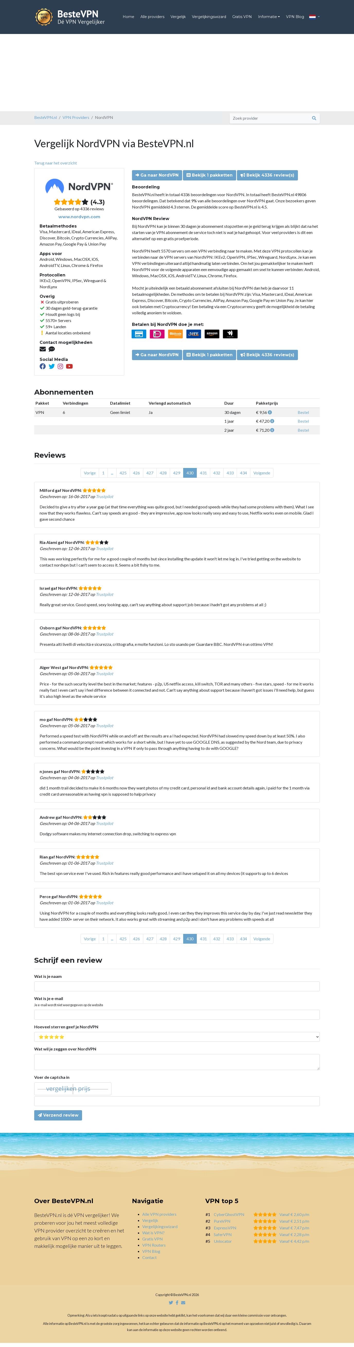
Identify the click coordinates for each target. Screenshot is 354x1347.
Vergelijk (178, 18)
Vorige (90, 476)
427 (149, 476)
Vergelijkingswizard (209, 18)
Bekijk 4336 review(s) (267, 179)
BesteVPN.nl (45, 121)
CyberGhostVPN (229, 1218)
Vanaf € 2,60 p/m (294, 1218)
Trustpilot (104, 500)
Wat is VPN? (153, 1236)
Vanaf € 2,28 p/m (294, 1238)
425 (123, 476)
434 (243, 476)
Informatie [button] (267, 18)
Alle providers (152, 18)
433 (230, 476)
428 (163, 476)
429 (176, 476)
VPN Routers (154, 1249)
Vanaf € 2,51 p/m (294, 1225)
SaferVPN (223, 1238)
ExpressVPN (225, 1231)
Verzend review (58, 1119)
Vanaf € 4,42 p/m (294, 1245)
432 (216, 476)
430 (190, 476)
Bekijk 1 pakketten (210, 179)
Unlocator (223, 1245)
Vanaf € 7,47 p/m (294, 1231)
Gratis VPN (242, 18)
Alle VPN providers (159, 1218)
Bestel (303, 416)
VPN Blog (295, 18)
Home (128, 18)
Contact (149, 1261)
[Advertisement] (177, 77)
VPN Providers (76, 121)
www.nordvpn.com (79, 221)
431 (203, 476)
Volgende (261, 476)
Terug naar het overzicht (55, 166)
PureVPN (222, 1225)
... (112, 476)
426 (136, 476)
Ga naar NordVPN (157, 179)
